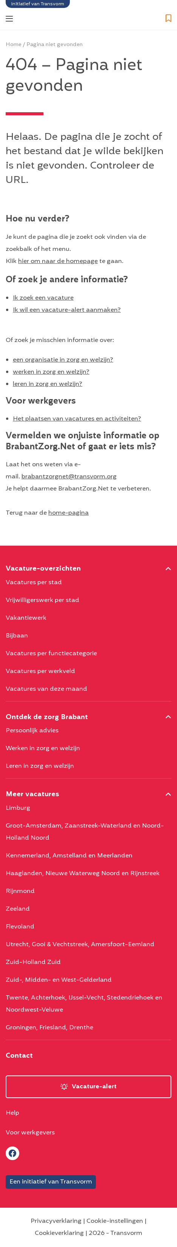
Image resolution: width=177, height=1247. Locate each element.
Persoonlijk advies (32, 731)
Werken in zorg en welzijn (43, 748)
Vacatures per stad (34, 583)
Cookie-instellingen (114, 1221)
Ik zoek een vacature (43, 298)
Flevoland (20, 927)
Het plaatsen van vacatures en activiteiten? (77, 419)
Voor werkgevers (30, 1133)
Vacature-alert (94, 1087)
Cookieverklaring (59, 1233)
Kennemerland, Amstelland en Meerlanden (69, 856)
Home (14, 44)
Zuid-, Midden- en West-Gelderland (59, 980)
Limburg (18, 808)
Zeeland (18, 909)
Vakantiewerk (26, 618)
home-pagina (68, 513)
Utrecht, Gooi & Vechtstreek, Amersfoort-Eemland (80, 945)
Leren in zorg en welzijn (40, 766)
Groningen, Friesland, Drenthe (49, 1028)
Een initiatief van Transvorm (50, 1182)
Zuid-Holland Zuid (33, 962)
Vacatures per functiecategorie (51, 654)
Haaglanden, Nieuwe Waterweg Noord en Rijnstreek (83, 874)
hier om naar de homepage (58, 261)
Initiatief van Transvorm (37, 4)
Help (12, 1113)
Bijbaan (17, 636)
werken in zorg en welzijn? (51, 372)
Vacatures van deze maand (46, 689)
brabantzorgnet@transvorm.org (69, 477)
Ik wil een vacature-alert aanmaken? (67, 310)
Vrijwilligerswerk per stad (42, 600)
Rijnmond (20, 891)
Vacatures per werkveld (40, 671)
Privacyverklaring (56, 1221)
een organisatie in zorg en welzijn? (63, 360)
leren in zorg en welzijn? (47, 384)
